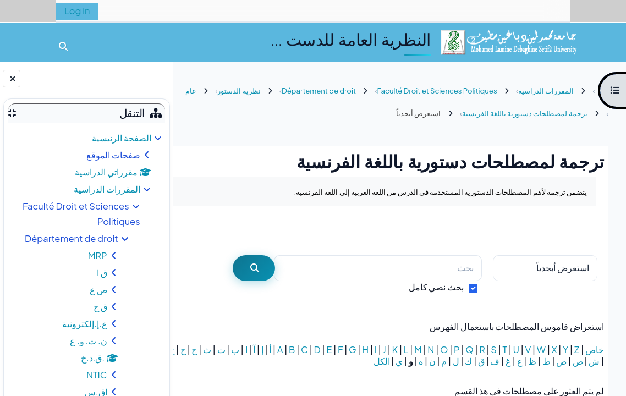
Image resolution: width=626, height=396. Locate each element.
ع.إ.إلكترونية (84, 323)
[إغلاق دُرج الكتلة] (11, 78)
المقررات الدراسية (107, 189)
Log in (77, 10)
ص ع (98, 289)
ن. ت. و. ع (88, 340)
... (204, 230)
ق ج (100, 306)
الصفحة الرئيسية (121, 138)
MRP (97, 255)
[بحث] (378, 268)
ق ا (102, 272)
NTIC (96, 375)
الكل (306, 361)
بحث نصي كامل (436, 287)
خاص (594, 349)
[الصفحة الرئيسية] (508, 41)
